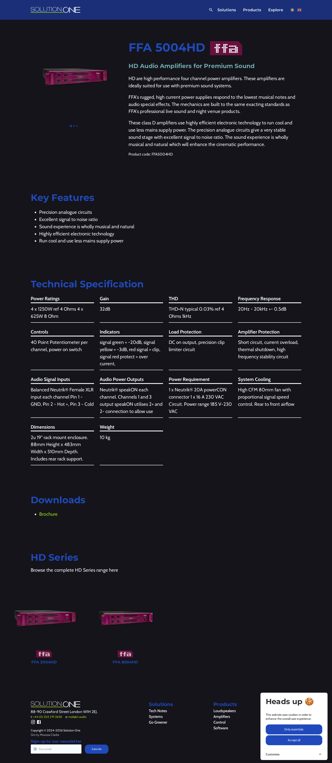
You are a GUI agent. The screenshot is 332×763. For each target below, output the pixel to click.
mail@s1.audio (77, 717)
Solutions (226, 10)
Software (220, 728)
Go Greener (158, 722)
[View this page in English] (299, 10)
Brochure (48, 514)
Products (252, 10)
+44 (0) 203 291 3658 (47, 717)
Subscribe (97, 749)
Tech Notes (158, 711)
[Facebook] (38, 723)
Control (219, 722)
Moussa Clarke (49, 735)
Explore (275, 10)
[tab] (71, 126)
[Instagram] (33, 723)
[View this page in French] (292, 10)
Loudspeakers (224, 711)
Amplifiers (221, 716)
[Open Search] (210, 10)
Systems (156, 716)
